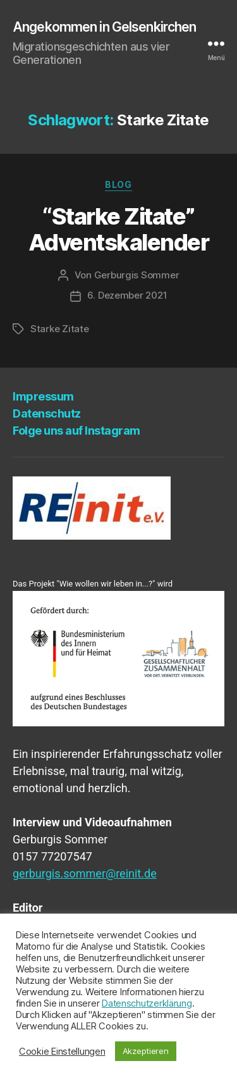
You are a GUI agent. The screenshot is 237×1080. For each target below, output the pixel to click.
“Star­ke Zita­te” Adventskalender (118, 229)
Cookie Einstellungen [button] (62, 1051)
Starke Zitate (59, 329)
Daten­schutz (47, 413)
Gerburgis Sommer (136, 275)
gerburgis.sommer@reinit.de (85, 873)
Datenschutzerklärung (147, 1003)
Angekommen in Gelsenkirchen (104, 27)
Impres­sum (43, 396)
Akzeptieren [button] (146, 1051)
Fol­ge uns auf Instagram (76, 430)
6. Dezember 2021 (127, 295)
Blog (118, 184)
